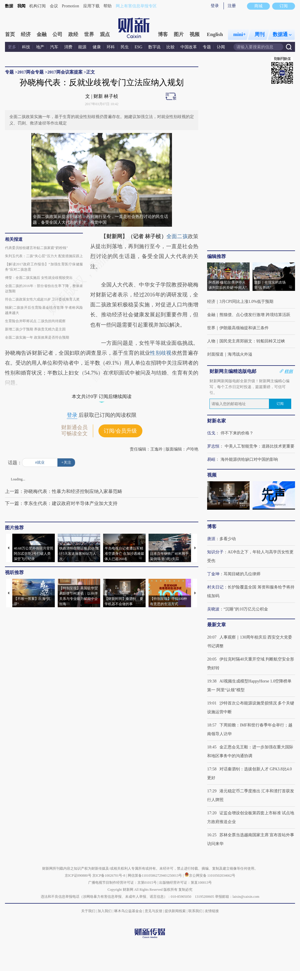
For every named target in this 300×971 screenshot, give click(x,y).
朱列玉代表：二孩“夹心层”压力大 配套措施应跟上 (44, 256)
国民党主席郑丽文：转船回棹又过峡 (252, 341)
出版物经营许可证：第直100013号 (185, 882)
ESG (138, 47)
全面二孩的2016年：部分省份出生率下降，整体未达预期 (44, 288)
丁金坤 (213, 574)
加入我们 (105, 911)
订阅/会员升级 (120, 431)
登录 (215, 6)
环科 (111, 47)
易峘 (211, 459)
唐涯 (211, 539)
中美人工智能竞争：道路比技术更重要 (259, 446)
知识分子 (215, 552)
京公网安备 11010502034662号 (210, 875)
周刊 (260, 34)
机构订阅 (37, 6)
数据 (9, 6)
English (215, 34)
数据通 (282, 34)
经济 (26, 34)
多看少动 (227, 539)
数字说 (154, 47)
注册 (232, 6)
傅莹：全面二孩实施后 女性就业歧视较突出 (39, 278)
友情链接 (212, 911)
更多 (12, 47)
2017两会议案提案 (65, 72)
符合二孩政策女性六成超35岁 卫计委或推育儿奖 (42, 299)
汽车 (54, 47)
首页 (10, 34)
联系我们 (195, 911)
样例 (288, 371)
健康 (97, 47)
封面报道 (215, 354)
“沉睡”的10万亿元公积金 (246, 609)
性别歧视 (160, 353)
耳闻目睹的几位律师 (242, 574)
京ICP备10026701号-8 (109, 875)
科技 (26, 47)
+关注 (66, 462)
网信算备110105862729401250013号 (155, 875)
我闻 (21, 6)
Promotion (70, 6)
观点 (105, 34)
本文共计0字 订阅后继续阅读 (102, 396)
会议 (54, 6)
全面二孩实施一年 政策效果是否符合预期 (37, 337)
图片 (179, 34)
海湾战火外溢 (240, 354)
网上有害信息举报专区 (136, 6)
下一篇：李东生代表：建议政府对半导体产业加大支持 (61, 503)
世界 (89, 34)
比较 (170, 47)
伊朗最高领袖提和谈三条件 (244, 328)
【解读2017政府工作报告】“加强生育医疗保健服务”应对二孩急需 (44, 267)
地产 (40, 47)
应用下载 (91, 6)
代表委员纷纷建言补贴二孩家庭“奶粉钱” (36, 248)
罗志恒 (213, 446)
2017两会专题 (30, 72)
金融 (42, 34)
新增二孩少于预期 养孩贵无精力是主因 (35, 329)
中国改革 (188, 47)
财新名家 (216, 420)
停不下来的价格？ (237, 433)
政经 (73, 34)
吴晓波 (213, 609)
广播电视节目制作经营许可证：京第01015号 (122, 882)
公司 (57, 34)
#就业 (40, 462)
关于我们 (88, 911)
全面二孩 (177, 236)
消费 (68, 47)
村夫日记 (215, 587)
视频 (195, 34)
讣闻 (221, 47)
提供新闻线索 (175, 911)
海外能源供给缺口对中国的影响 (249, 459)
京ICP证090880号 (78, 875)
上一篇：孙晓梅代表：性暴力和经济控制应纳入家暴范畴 (63, 491)
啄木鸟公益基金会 (128, 911)
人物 (211, 341)
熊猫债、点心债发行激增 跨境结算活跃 (254, 315)
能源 (83, 47)
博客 (163, 34)
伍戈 (211, 433)
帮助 (107, 6)
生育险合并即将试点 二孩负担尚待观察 (35, 321)
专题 (207, 47)
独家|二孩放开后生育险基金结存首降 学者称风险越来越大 (44, 310)
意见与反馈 (153, 911)
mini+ (239, 34)
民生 (125, 47)
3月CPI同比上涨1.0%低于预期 (246, 301)
